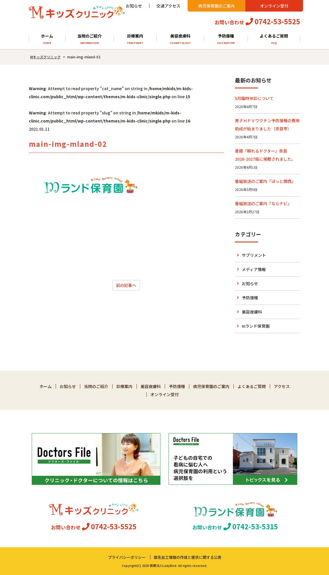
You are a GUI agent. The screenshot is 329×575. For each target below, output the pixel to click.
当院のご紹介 (89, 39)
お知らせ (134, 6)
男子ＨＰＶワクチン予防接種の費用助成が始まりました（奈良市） (267, 124)
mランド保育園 (256, 326)
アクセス (282, 386)
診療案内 (135, 39)
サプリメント (254, 255)
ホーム (47, 39)
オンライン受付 (274, 6)
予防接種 (225, 39)
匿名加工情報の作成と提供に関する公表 (187, 557)
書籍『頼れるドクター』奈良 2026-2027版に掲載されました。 (265, 155)
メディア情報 (254, 269)
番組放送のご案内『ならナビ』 (263, 203)
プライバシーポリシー (126, 557)
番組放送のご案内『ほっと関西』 (265, 181)
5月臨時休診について (254, 98)
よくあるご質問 (274, 39)
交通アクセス (168, 6)
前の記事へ (126, 285)
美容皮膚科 (180, 39)
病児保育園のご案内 (216, 6)
